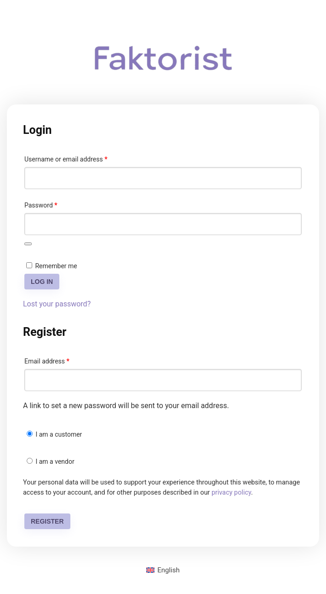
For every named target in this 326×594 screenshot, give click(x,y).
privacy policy (231, 492)
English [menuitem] (168, 570)
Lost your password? (57, 304)
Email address (59, 360)
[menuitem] (163, 570)
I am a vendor (50, 461)
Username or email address (78, 158)
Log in (42, 281)
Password (53, 204)
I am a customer (54, 434)
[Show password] (28, 243)
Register (47, 521)
